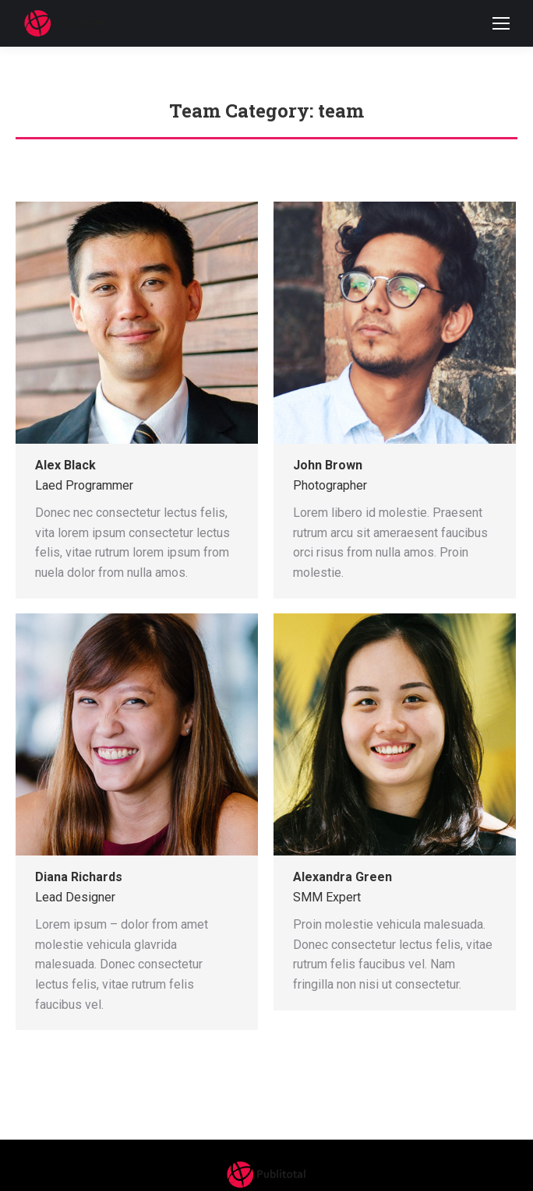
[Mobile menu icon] (501, 23)
